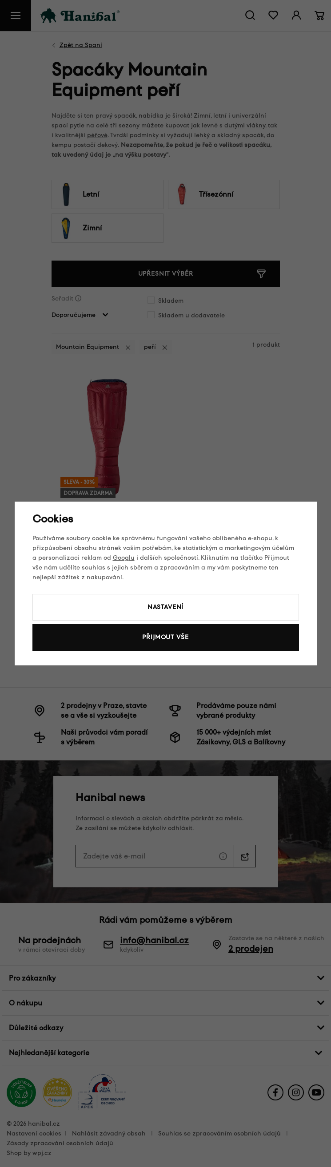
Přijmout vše (165, 637)
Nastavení (166, 607)
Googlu (124, 558)
